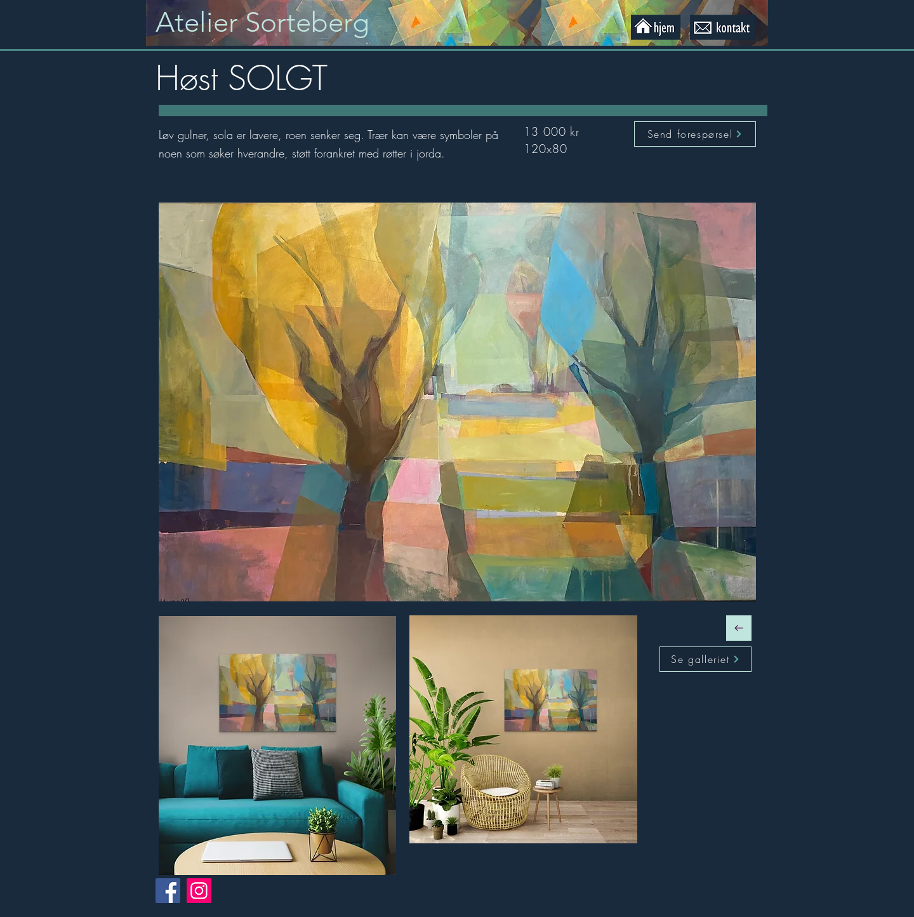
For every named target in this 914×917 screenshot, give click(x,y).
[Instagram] (199, 890)
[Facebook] (168, 890)
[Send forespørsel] (695, 134)
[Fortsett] (739, 628)
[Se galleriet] (705, 659)
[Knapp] (274, 23)
